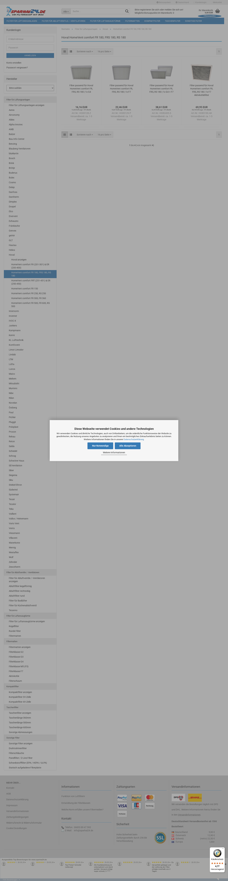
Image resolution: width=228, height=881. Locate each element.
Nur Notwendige (100, 445)
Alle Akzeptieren (127, 445)
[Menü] (223, 849)
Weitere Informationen (114, 452)
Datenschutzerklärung (134, 439)
